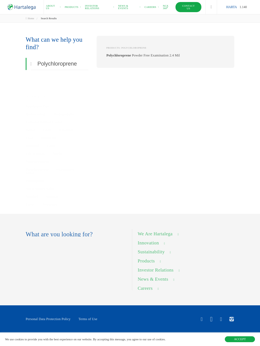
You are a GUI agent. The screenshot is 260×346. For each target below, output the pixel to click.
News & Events (153, 282)
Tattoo (30, 199)
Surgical (52, 191)
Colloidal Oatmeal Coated (44, 112)
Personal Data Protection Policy (48, 319)
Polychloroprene (37, 156)
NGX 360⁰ (165, 7)
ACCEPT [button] (240, 339)
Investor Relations (156, 273)
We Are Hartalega (155, 237)
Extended (66, 120)
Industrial (32, 136)
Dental (30, 120)
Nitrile (57, 148)
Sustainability (151, 255)
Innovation (148, 245)
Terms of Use (87, 319)
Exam (47, 120)
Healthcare (48, 128)
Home (30, 18)
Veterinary (50, 199)
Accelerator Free (37, 97)
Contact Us (188, 7)
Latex (51, 136)
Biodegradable (64, 104)
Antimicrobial (35, 104)
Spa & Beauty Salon (40, 183)
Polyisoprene (35, 175)
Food (29, 128)
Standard (32, 191)
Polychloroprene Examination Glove (50, 166)
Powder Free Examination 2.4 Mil (143, 55)
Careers (150, 7)
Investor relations (92, 7)
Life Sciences (35, 148)
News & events (123, 7)
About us (50, 7)
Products (71, 7)
